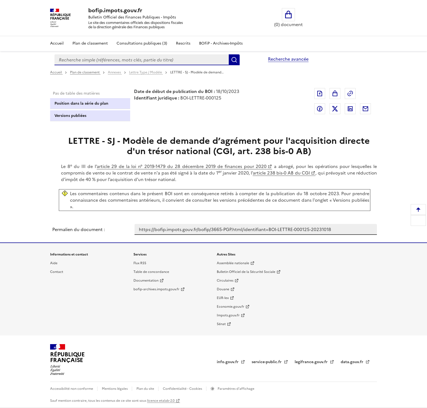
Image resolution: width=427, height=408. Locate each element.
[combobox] (141, 59)
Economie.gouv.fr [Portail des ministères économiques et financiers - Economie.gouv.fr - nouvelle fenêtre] (230, 306)
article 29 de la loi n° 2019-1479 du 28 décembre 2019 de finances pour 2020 (182, 166)
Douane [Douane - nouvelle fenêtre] (223, 289)
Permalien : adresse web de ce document (350, 93)
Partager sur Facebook (319, 108)
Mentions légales (115, 388)
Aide (53, 263)
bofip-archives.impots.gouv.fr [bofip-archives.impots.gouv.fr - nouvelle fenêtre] (156, 289)
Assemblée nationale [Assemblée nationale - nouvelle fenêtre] (233, 263)
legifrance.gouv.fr (312, 362)
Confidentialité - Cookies (183, 388)
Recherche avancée (288, 59)
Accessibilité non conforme (72, 388)
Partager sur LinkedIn (350, 108)
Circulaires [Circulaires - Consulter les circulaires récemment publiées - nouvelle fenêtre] (225, 280)
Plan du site (145, 388)
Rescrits (183, 43)
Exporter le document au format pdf (319, 93)
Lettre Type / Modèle (146, 72)
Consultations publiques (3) (142, 43)
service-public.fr (267, 362)
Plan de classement (85, 72)
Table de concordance (151, 271)
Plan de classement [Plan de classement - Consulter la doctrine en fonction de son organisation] (90, 43)
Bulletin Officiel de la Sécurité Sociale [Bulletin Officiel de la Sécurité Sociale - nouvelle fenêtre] (246, 271)
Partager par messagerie (365, 108)
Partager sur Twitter (335, 108)
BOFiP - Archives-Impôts (221, 43)
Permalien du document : (78, 229)
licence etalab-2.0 (161, 400)
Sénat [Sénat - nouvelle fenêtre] (221, 324)
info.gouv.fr (228, 362)
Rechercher (234, 59)
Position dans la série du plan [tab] (81, 103)
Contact (56, 271)
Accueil (57, 43)
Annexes (115, 72)
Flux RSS (139, 263)
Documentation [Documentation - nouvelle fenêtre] (145, 280)
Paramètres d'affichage (235, 388)
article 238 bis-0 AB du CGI (281, 173)
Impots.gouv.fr (228, 315)
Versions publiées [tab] (70, 116)
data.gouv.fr (352, 362)
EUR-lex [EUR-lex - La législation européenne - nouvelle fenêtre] (223, 297)
